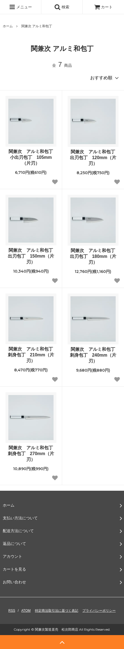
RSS (11, 611)
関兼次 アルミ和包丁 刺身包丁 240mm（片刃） (94, 355)
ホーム (8, 26)
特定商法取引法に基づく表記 (56, 611)
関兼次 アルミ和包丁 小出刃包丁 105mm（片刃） (32, 157)
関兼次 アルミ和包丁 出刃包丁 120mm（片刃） (94, 157)
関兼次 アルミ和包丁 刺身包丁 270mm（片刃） (32, 453)
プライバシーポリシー (99, 611)
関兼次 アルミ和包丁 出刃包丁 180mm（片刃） (94, 256)
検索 (61, 7)
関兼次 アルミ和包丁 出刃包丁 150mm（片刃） (32, 256)
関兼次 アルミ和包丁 (36, 26)
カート (103, 7)
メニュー (20, 7)
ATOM (26, 611)
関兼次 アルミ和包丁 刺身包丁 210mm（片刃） (32, 355)
